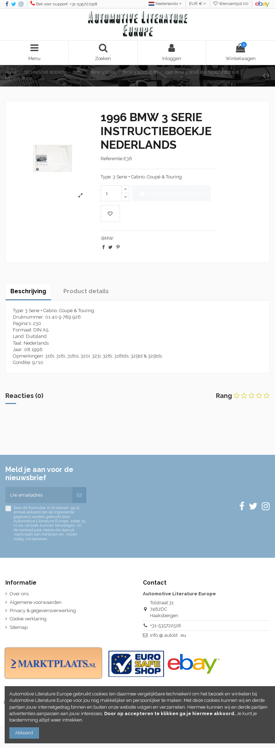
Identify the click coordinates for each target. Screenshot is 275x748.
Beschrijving (28, 291)
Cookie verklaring (28, 618)
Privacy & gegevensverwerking (43, 610)
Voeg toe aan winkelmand (171, 193)
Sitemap (19, 627)
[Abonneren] (79, 495)
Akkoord (24, 732)
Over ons (19, 593)
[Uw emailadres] (38, 495)
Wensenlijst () (231, 3)
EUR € (197, 3)
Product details (86, 291)
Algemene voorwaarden (36, 602)
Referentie (111, 158)
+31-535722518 (165, 625)
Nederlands (165, 3)
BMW (107, 238)
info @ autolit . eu (168, 635)
